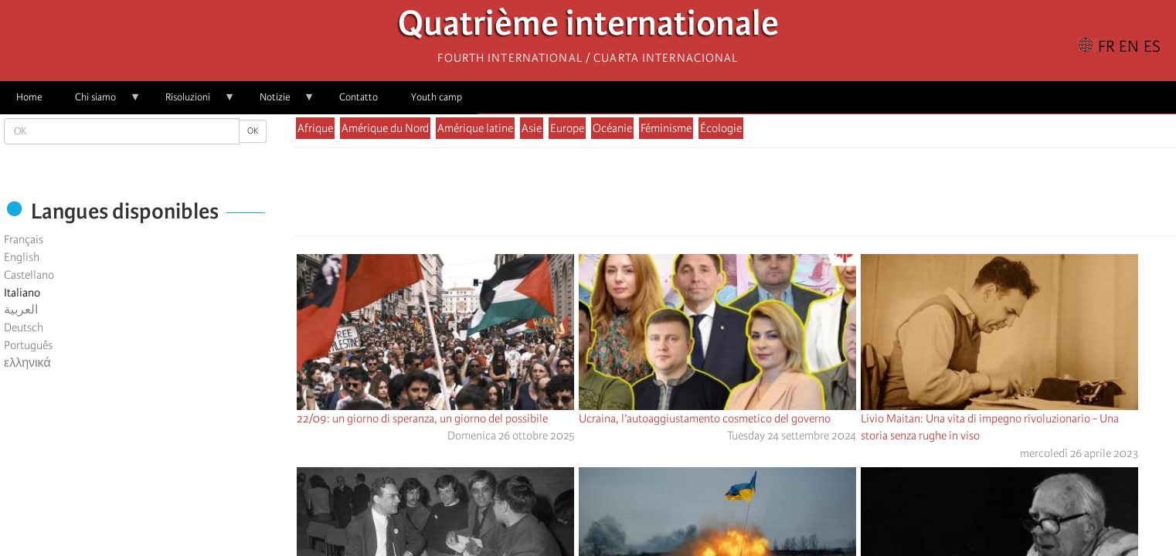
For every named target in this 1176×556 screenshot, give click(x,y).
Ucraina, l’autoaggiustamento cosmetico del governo (705, 418)
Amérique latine (475, 128)
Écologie (721, 128)
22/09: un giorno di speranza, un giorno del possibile (422, 418)
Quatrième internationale (588, 27)
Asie (532, 128)
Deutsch (23, 327)
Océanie (612, 128)
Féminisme (666, 128)
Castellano (29, 275)
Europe (567, 128)
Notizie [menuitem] (278, 102)
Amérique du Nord (385, 128)
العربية (21, 310)
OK (252, 131)
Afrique (315, 128)
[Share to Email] (756, 196)
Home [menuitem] (29, 97)
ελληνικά (27, 363)
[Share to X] (713, 196)
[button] (778, 196)
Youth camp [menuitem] (436, 97)
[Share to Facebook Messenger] (735, 196)
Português (28, 345)
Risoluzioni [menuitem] (192, 102)
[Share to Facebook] (691, 196)
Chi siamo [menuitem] (100, 102)
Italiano (22, 293)
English (21, 257)
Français (23, 239)
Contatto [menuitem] (358, 97)
